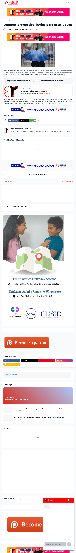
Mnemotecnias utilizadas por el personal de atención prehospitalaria (38, 409)
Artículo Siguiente (67, 181)
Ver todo (68, 140)
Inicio (5, 21)
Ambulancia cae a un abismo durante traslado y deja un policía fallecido (39, 417)
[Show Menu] (2, 2)
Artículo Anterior (8, 181)
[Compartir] (71, 29)
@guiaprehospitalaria (12, 374)
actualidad (11, 21)
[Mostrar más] (38, 120)
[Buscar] (73, 2)
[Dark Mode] (69, 2)
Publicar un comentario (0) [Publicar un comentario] (38, 174)
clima (12, 115)
